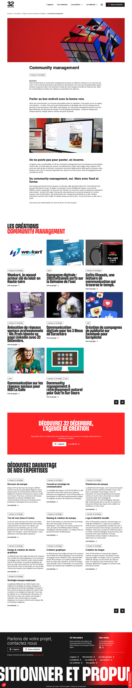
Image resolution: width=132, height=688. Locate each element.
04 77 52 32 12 (107, 645)
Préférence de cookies (52, 686)
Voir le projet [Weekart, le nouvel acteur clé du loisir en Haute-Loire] (12, 286)
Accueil (9, 13)
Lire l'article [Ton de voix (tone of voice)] (11, 537)
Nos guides (90, 663)
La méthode (90, 4)
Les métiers (75, 4)
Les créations (62, 4)
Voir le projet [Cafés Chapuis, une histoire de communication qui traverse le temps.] (91, 289)
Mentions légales (65, 686)
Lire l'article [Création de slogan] (90, 569)
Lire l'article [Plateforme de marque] (90, 509)
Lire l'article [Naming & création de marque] (51, 535)
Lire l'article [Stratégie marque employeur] (11, 605)
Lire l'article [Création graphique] (51, 569)
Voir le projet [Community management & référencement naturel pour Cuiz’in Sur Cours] (51, 397)
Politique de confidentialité (78, 686)
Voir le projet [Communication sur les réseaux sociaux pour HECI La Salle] (12, 394)
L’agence (49, 4)
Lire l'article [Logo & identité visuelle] (90, 541)
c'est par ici (38, 655)
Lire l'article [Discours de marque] (11, 505)
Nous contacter (117, 4)
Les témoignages (105, 657)
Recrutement (87, 657)
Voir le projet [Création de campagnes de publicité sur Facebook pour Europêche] (91, 341)
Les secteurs (105, 660)
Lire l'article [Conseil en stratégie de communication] (51, 502)
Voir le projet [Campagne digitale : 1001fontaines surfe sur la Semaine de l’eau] (51, 286)
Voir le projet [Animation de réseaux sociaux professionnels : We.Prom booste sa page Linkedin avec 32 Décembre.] (12, 345)
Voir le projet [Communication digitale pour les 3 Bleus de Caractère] (51, 338)
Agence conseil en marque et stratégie (34, 13)
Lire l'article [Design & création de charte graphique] (11, 572)
